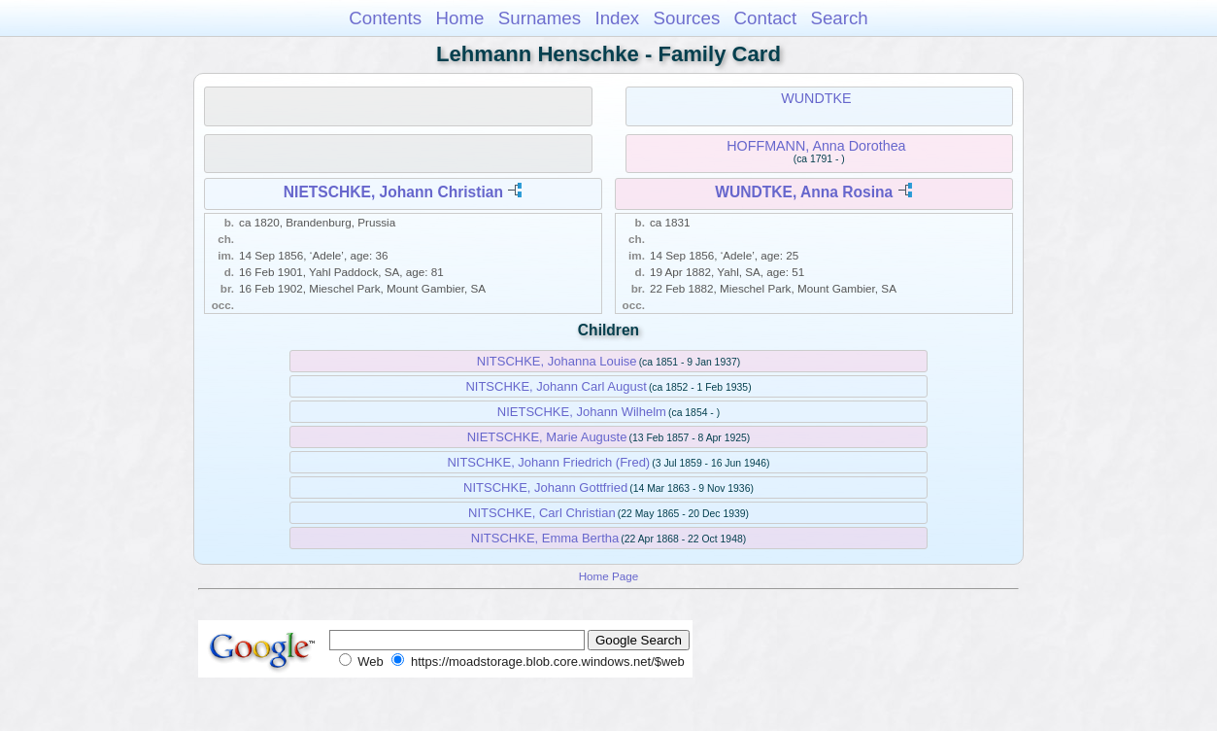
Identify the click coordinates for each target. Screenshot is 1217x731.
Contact (765, 18)
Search (838, 18)
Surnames (539, 18)
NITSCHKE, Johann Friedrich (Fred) (548, 462)
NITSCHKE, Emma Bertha (545, 538)
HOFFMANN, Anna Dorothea (816, 146)
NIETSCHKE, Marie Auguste (547, 437)
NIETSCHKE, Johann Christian (393, 192)
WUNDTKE (816, 98)
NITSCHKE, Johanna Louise (557, 361)
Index (616, 18)
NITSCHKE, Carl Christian (542, 512)
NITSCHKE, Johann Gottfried (545, 487)
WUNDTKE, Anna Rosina (804, 192)
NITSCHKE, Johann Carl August (555, 386)
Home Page (609, 576)
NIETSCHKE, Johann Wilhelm (581, 411)
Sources (687, 18)
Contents (385, 18)
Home (459, 18)
